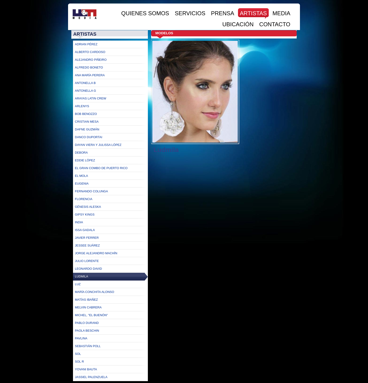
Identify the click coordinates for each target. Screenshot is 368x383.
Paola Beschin (87, 330)
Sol (78, 354)
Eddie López (85, 160)
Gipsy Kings (85, 214)
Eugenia (82, 183)
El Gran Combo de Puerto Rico (101, 168)
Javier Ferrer (87, 237)
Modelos (164, 33)
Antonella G (85, 90)
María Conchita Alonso (94, 292)
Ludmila (81, 276)
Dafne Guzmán (87, 129)
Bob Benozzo (86, 114)
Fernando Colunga (91, 191)
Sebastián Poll (88, 346)
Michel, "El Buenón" (91, 315)
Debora (81, 152)
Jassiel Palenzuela (91, 377)
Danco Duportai (88, 137)
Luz (78, 284)
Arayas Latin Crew (90, 98)
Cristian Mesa (87, 121)
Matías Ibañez (86, 299)
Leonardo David (88, 268)
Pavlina (81, 338)
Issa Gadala (85, 230)
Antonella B (85, 83)
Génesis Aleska (88, 207)
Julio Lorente (87, 261)
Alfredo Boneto (89, 67)
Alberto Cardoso (90, 52)
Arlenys (82, 106)
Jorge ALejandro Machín (96, 253)
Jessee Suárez (87, 245)
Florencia (83, 199)
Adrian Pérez (86, 44)
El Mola (81, 176)
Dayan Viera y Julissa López (98, 145)
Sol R (79, 361)
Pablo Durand (87, 323)
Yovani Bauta (86, 369)
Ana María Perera (90, 75)
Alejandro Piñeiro (91, 59)
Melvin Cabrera (88, 307)
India (79, 222)
